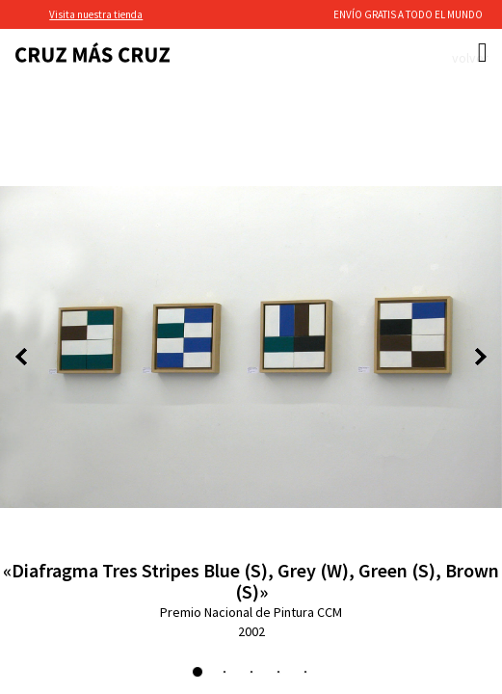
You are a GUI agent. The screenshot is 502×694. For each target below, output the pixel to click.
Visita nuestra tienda (96, 14)
